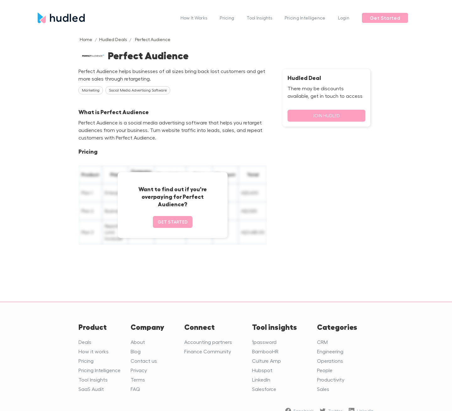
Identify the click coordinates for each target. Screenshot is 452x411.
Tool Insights (259, 17)
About (138, 342)
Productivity (330, 379)
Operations (330, 361)
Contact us (144, 361)
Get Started (385, 18)
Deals (84, 342)
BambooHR (265, 351)
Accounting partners (208, 342)
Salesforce (264, 389)
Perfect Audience (152, 39)
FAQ (135, 389)
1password (264, 342)
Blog (136, 351)
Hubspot (262, 370)
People (324, 370)
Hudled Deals (113, 39)
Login (343, 17)
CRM (322, 342)
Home (86, 39)
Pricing (227, 17)
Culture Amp (266, 361)
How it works (93, 351)
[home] (106, 18)
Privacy (139, 370)
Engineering (330, 351)
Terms (138, 379)
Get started (173, 221)
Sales (323, 389)
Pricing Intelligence (305, 17)
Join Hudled (326, 115)
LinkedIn (261, 379)
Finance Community (207, 351)
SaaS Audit (91, 389)
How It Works (193, 17)
